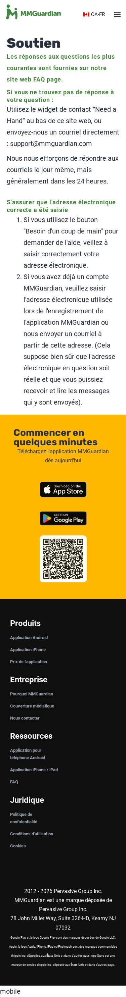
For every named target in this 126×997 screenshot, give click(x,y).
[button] (117, 14)
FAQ (39, 79)
